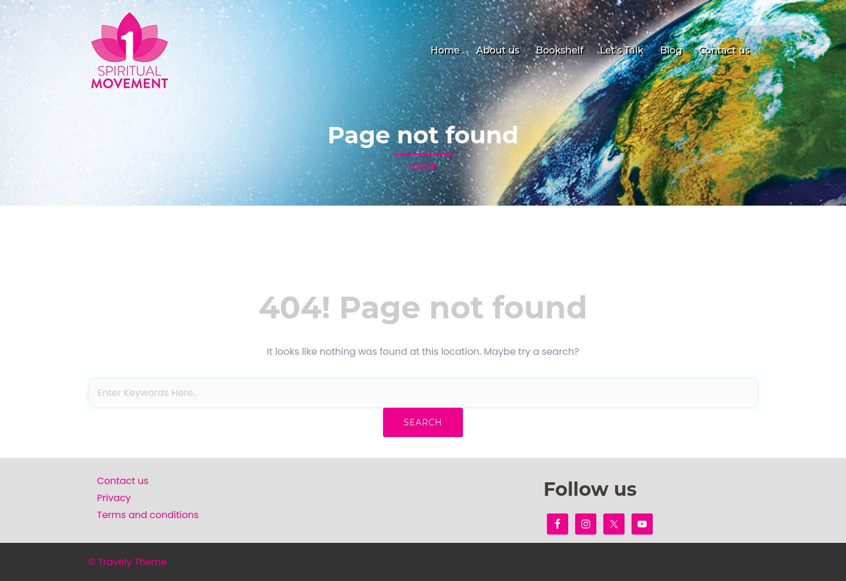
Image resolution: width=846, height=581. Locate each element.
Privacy (114, 498)
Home (445, 50)
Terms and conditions (148, 515)
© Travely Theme (127, 562)
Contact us (724, 50)
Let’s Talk (621, 50)
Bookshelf (559, 50)
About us (497, 50)
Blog (671, 50)
